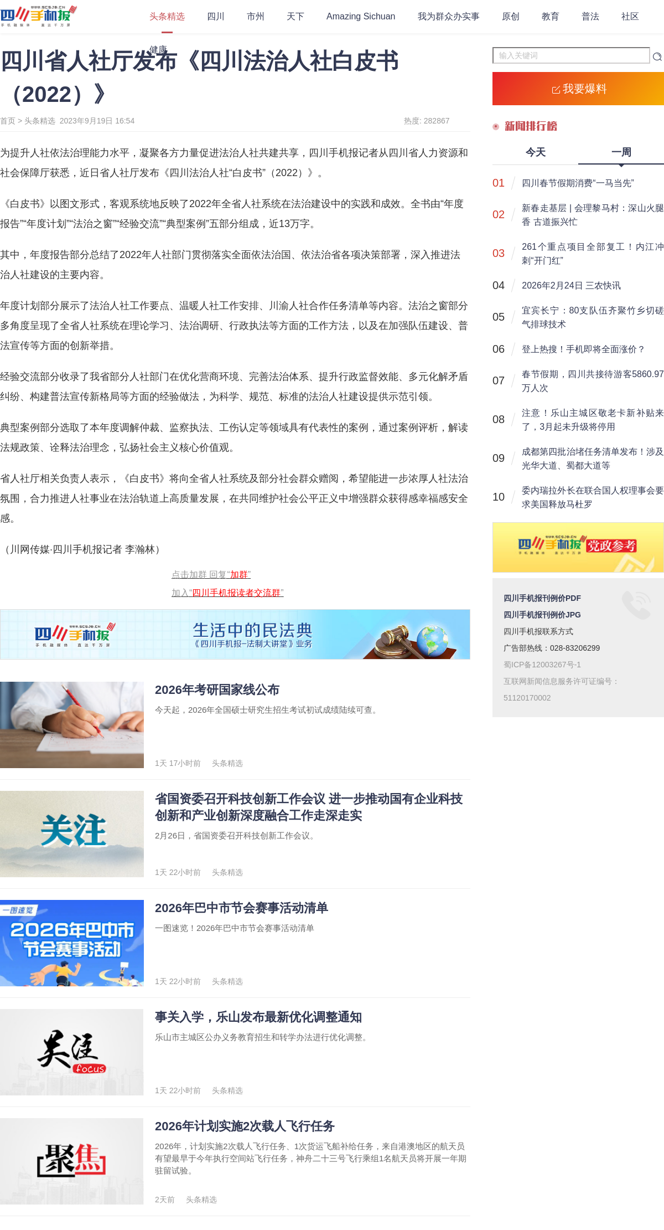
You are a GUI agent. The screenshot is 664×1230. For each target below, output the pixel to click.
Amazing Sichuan (361, 16)
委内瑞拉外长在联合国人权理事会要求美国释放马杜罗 (593, 497)
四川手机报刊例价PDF (542, 598)
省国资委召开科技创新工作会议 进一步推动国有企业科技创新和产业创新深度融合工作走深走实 (309, 807)
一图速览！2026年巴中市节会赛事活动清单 (234, 928)
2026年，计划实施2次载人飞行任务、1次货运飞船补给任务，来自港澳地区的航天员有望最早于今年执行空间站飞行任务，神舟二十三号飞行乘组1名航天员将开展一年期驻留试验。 (310, 1158)
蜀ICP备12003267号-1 (542, 664)
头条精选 (167, 16)
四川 (216, 16)
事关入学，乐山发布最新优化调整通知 (258, 1017)
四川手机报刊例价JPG (542, 614)
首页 (7, 120)
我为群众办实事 (449, 16)
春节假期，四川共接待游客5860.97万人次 (593, 381)
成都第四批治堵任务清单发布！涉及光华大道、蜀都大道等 (593, 458)
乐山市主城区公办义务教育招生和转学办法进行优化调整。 (263, 1037)
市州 (255, 16)
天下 (295, 16)
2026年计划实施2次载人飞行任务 (245, 1126)
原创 (511, 16)
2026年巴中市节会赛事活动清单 (241, 908)
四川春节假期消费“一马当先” (578, 183)
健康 (158, 49)
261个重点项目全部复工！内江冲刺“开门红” (593, 253)
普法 (590, 16)
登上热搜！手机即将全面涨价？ (584, 349)
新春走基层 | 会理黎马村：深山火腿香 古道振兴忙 (593, 215)
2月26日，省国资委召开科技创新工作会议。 (236, 835)
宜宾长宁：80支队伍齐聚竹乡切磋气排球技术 (593, 317)
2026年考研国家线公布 (217, 690)
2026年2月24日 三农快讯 (571, 285)
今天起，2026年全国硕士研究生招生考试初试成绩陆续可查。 (268, 709)
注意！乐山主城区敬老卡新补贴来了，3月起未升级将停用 (593, 419)
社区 (630, 16)
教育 (550, 16)
